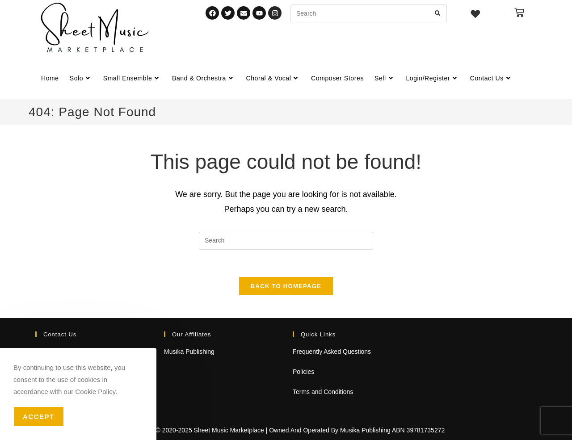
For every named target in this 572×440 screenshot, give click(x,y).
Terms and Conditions (323, 391)
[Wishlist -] (476, 15)
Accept (39, 416)
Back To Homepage (286, 286)
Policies (303, 371)
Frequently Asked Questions (332, 351)
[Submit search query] (438, 13)
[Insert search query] (286, 241)
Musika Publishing (189, 351)
